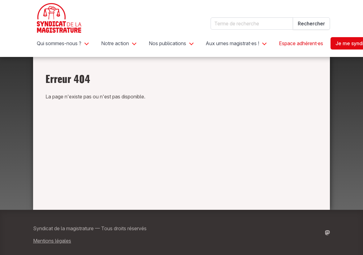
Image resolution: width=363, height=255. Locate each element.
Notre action (115, 43)
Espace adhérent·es (301, 43)
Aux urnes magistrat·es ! (232, 43)
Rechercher (311, 23)
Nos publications (167, 43)
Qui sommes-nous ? (59, 43)
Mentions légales (52, 241)
